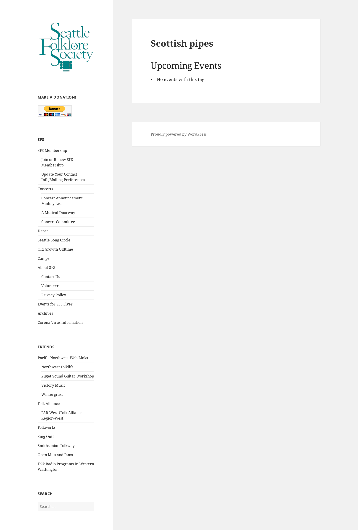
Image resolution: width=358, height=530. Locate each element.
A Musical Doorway (58, 212)
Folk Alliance (49, 403)
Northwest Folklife (57, 366)
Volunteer (50, 285)
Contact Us (50, 276)
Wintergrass (52, 394)
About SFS (46, 267)
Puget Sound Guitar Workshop (67, 376)
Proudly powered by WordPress (179, 134)
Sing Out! (46, 436)
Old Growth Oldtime (55, 249)
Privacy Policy (53, 294)
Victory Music (53, 385)
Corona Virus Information (60, 322)
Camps (43, 258)
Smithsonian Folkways (57, 445)
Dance (43, 230)
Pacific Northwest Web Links (63, 357)
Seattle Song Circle (54, 240)
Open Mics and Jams (55, 454)
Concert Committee (58, 221)
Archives (45, 313)
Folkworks (46, 427)
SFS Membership (52, 150)
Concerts (45, 188)
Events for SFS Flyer (55, 304)
